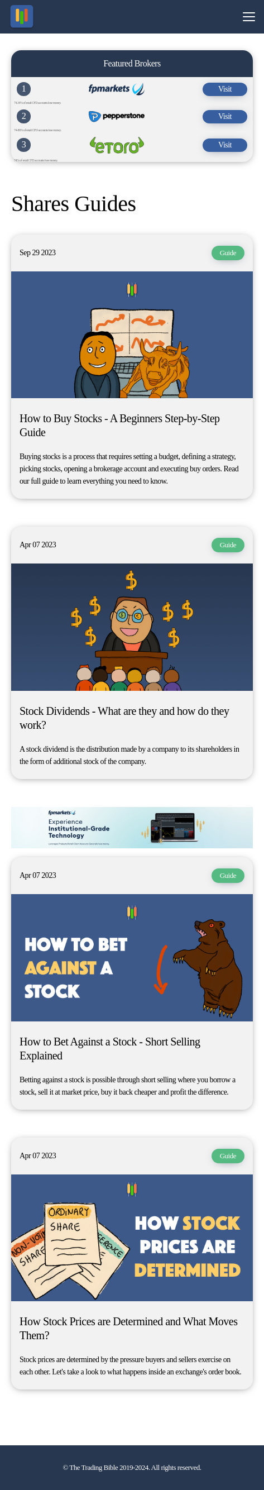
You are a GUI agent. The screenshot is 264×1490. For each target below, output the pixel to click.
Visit (225, 89)
